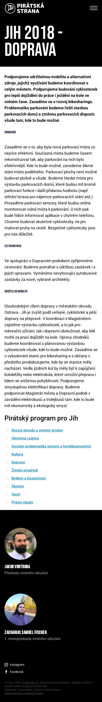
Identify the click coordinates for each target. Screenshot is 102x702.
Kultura (17, 454)
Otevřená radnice (25, 438)
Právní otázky (22, 502)
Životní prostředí (25, 470)
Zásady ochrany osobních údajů (23, 693)
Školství (18, 486)
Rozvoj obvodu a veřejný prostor (37, 430)
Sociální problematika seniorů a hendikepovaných (51, 446)
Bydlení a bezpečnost (29, 478)
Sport (16, 494)
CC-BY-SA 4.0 (30, 682)
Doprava (18, 462)
